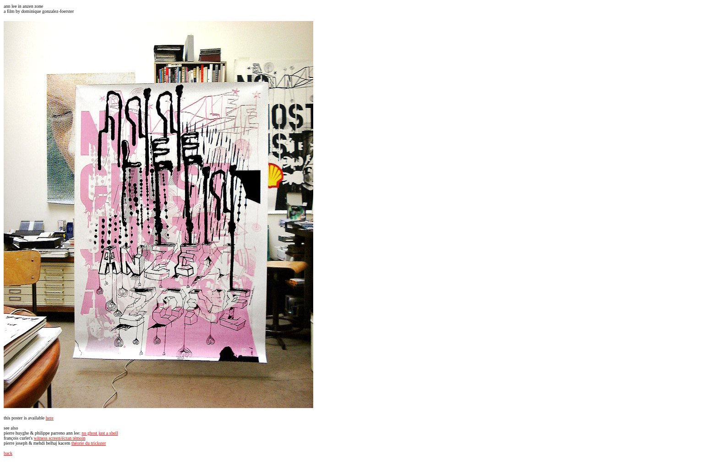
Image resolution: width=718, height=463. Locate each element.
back (8, 453)
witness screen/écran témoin (60, 438)
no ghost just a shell (100, 433)
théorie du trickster (88, 443)
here (50, 417)
